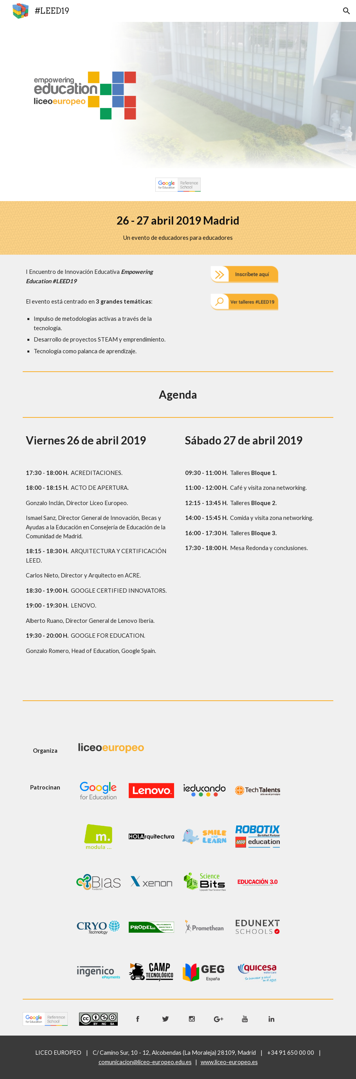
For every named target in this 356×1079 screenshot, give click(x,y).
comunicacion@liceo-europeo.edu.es (145, 1062)
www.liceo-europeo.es (229, 1062)
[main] (178, 227)
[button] (346, 11)
